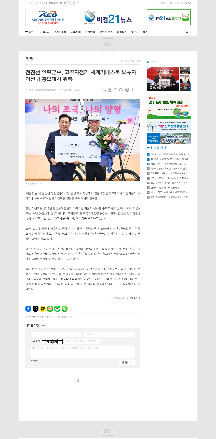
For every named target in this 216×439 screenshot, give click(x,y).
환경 (144, 32)
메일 (115, 90)
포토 (153, 62)
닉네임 (35, 334)
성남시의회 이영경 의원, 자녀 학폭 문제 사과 (171, 154)
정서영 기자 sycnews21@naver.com (40, 89)
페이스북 (28, 309)
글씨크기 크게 (132, 90)
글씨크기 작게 (138, 90)
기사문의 (170, 3)
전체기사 (44, 32)
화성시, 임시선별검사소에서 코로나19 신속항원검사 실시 (171, 163)
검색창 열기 (187, 32)
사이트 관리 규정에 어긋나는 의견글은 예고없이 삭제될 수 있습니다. (66, 348)
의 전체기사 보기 (124, 297)
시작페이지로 (32, 3)
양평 (138, 60)
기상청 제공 (71, 4)
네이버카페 (57, 309)
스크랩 (127, 90)
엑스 (35, 309)
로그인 (188, 3)
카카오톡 (43, 309)
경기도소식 (60, 32)
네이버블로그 (50, 309)
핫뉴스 (134, 32)
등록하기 (127, 362)
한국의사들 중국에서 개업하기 (165, 187)
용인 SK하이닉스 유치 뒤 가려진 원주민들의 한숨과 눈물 (171, 182)
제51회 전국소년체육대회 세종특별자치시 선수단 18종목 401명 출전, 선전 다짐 (171, 192)
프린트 (121, 90)
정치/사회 (90, 32)
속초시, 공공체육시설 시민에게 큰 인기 (169, 168)
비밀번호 (89, 334)
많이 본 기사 (158, 148)
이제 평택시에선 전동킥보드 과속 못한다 (169, 197)
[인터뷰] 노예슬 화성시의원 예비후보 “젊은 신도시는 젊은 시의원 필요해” (171, 173)
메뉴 (31, 32)
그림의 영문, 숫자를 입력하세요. (81, 341)
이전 (78, 380)
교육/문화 (75, 32)
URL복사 (104, 90)
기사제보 (161, 3)
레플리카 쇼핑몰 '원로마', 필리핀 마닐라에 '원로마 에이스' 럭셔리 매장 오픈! (171, 159)
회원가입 (180, 3)
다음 (87, 380)
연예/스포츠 (106, 32)
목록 (109, 90)
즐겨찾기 (43, 3)
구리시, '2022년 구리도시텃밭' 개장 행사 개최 (171, 178)
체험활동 (122, 32)
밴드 (65, 309)
